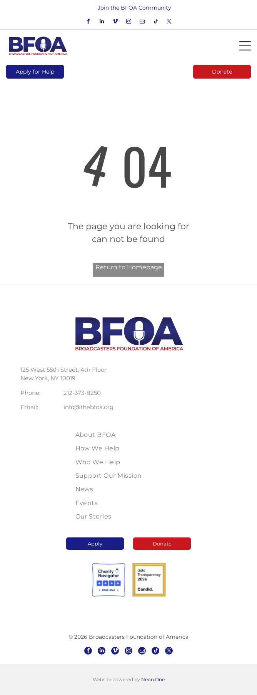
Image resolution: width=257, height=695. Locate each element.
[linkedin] (101, 22)
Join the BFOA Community (134, 7)
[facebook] (88, 22)
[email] (142, 22)
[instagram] (128, 22)
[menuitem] (129, 435)
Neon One (153, 679)
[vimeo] (115, 22)
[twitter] (169, 22)
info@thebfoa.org (88, 407)
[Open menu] (245, 46)
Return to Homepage (128, 267)
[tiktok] (155, 22)
